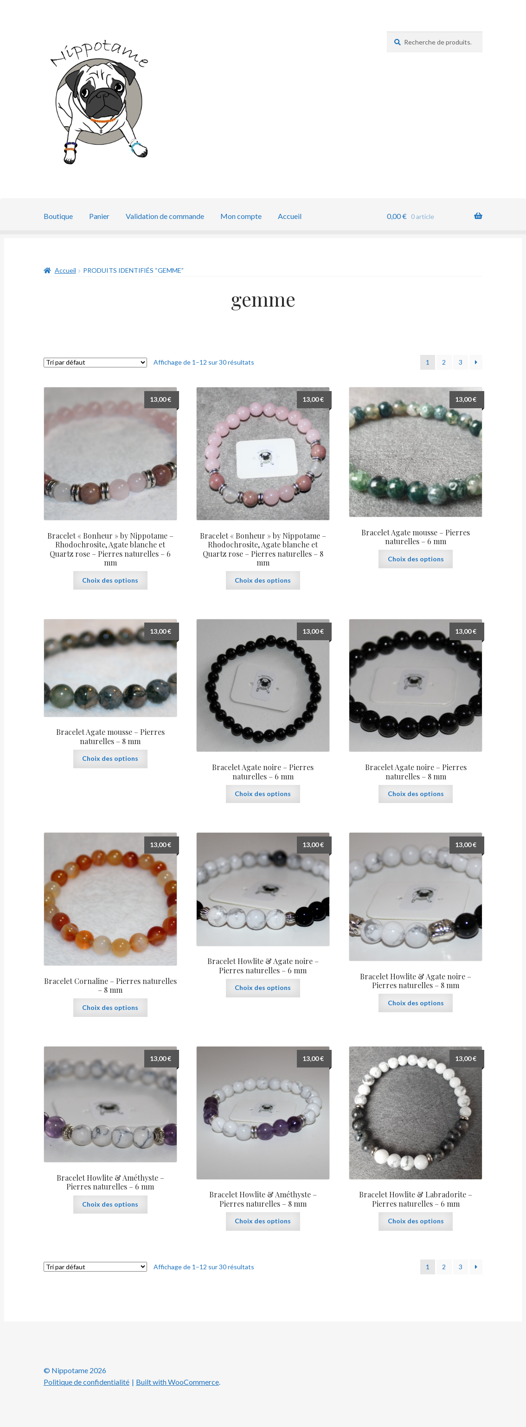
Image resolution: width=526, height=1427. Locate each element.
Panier (99, 216)
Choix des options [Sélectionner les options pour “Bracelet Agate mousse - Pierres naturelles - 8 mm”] (110, 758)
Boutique (58, 216)
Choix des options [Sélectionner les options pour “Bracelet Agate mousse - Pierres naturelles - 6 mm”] (416, 559)
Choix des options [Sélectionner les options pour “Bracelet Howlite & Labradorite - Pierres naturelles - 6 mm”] (416, 1221)
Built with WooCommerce (177, 1381)
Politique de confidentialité (86, 1381)
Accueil (289, 216)
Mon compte (241, 216)
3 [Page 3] (460, 362)
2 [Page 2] (444, 362)
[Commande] (95, 362)
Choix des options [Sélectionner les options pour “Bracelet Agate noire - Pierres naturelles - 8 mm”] (416, 793)
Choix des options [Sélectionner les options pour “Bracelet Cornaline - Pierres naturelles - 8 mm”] (110, 1007)
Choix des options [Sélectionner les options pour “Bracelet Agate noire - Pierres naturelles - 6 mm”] (263, 793)
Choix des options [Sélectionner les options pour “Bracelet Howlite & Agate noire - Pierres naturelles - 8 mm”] (416, 1003)
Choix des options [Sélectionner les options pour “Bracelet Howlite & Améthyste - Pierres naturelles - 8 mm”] (263, 1221)
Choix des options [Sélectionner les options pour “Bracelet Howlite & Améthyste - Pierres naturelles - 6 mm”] (110, 1204)
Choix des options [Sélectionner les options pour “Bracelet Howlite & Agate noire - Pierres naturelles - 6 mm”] (263, 987)
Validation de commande (165, 216)
